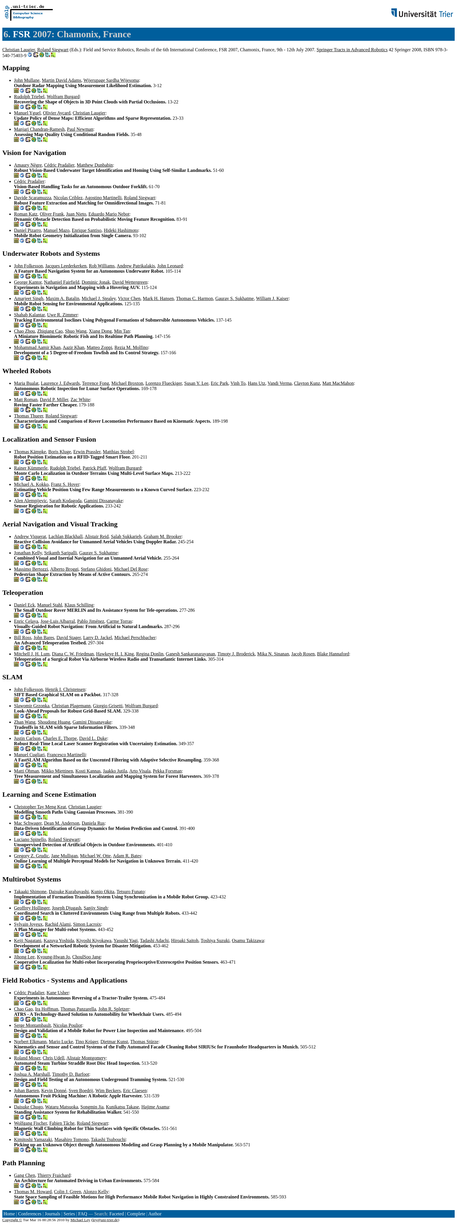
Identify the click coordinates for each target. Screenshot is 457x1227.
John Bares (44, 637)
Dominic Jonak (96, 282)
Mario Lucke (61, 1041)
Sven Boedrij (81, 1090)
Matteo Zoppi (99, 347)
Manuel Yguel (27, 112)
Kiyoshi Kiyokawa (93, 940)
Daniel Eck (24, 604)
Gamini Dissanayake (103, 500)
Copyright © (12, 1220)
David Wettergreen (129, 282)
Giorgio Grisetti (107, 705)
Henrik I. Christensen (65, 689)
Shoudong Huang (54, 722)
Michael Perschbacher (135, 637)
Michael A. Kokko (31, 484)
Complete (136, 1213)
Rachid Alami (58, 924)
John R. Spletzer (114, 1008)
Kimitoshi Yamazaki (33, 1139)
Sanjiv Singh (96, 907)
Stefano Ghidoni (96, 569)
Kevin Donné (53, 1090)
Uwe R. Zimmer (62, 314)
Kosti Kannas (88, 770)
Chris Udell (53, 1057)
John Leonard (170, 265)
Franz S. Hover (65, 484)
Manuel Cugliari (29, 754)
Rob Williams (102, 265)
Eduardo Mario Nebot (109, 213)
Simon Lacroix (87, 924)
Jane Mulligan (64, 855)
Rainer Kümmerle (31, 468)
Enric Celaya (26, 621)
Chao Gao (23, 1008)
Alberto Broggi (64, 569)
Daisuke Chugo (28, 1106)
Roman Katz (25, 213)
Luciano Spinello (30, 839)
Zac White (80, 399)
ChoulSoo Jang (86, 956)
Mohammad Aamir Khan (37, 347)
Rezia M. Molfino (131, 347)
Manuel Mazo (56, 230)
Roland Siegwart (52, 49)
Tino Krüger (86, 1041)
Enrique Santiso (86, 230)
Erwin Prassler (87, 451)
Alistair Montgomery (86, 1057)
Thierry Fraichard (53, 1175)
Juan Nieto (76, 213)
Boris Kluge (59, 451)
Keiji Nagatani (27, 940)
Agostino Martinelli (103, 197)
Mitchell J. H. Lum (32, 653)
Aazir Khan (73, 347)
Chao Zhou (24, 331)
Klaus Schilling (78, 604)
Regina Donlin (150, 653)
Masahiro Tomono (72, 1139)
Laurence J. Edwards (60, 383)
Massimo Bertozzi (31, 569)
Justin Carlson (27, 738)
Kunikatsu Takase (122, 1106)
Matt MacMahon (338, 383)
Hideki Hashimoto (121, 230)
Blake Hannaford (333, 653)
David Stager (69, 637)
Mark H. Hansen (158, 298)
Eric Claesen (135, 1090)
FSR (21, 34)
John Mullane (27, 80)
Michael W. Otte (95, 855)
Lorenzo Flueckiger (163, 383)
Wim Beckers (108, 1090)
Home (9, 1213)
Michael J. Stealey (99, 298)
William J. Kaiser (272, 298)
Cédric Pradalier (59, 165)
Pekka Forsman (167, 770)
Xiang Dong (100, 331)
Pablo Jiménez (90, 621)
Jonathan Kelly (28, 552)
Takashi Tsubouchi (108, 1139)
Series (69, 1213)
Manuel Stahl (49, 604)
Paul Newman (80, 129)
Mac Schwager (28, 823)
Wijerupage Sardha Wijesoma (111, 80)
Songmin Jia (92, 1106)
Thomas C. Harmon (194, 298)
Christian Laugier (18, 49)
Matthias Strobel (118, 451)
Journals (52, 1213)
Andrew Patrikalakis (136, 265)
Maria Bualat (26, 383)
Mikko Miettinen (57, 770)
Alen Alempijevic (30, 500)
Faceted (116, 1213)
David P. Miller (54, 399)
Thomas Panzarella (78, 1008)
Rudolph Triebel (29, 96)
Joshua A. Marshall (32, 1074)
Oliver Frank (52, 213)
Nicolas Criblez (67, 197)
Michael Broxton (127, 383)
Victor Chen (129, 298)
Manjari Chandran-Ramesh (39, 129)
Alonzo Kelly (95, 1191)
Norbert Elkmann (30, 1041)
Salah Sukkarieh (126, 536)
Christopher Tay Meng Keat (40, 806)
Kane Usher (58, 992)
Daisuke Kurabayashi (69, 891)
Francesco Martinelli (66, 754)
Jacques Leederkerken (66, 265)
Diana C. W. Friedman (73, 653)
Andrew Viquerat (30, 536)
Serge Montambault (32, 1025)
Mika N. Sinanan (273, 653)
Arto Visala (140, 770)
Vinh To (238, 383)
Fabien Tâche (61, 1123)
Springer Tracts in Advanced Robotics (352, 49)
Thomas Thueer (28, 415)
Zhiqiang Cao (50, 331)
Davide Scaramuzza (32, 197)
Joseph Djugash (66, 907)
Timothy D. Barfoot (70, 1074)
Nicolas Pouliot (67, 1025)
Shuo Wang (76, 331)
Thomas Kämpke (30, 451)
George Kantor (28, 282)
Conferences (29, 1213)
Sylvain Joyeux (28, 924)
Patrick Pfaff (94, 468)
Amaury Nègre (28, 165)
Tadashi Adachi (154, 940)
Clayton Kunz (307, 383)
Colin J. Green (67, 1191)
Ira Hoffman (46, 1008)
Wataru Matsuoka (61, 1106)
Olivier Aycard (56, 112)
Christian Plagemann (71, 705)
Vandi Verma (280, 383)
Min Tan (122, 331)
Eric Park (219, 383)
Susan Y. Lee (196, 383)
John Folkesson (28, 265)
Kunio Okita (103, 891)
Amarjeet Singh (28, 298)
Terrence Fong (95, 383)
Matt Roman (25, 399)
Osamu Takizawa (248, 940)
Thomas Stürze (144, 1041)
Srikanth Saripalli (60, 552)
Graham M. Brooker (163, 536)
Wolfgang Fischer (30, 1123)
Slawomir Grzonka (31, 705)
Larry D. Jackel (97, 637)
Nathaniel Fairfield (61, 282)
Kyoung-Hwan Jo (53, 956)
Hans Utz (256, 383)
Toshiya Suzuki (215, 940)
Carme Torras (119, 621)
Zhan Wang (25, 722)
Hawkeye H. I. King (115, 653)
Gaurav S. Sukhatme (234, 298)
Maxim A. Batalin (62, 298)
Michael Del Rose (131, 569)
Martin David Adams (61, 80)
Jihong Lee (24, 956)
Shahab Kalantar (29, 314)
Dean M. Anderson (61, 823)
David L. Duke (93, 738)
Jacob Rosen (302, 653)
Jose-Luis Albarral (58, 621)
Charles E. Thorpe (60, 738)
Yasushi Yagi (126, 940)
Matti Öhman (26, 770)
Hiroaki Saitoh (184, 940)
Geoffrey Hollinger (32, 907)
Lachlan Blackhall (65, 536)
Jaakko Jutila (115, 770)
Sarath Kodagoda (65, 500)
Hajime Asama (155, 1106)
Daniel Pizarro (27, 230)
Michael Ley (80, 1220)
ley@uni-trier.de (105, 1220)
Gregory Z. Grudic (31, 855)
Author (154, 1213)
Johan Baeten (26, 1090)
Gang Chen (24, 1175)
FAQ (82, 1213)
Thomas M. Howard (33, 1191)
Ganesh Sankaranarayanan (190, 653)
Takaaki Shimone (30, 891)
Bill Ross (22, 637)
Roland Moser (27, 1057)
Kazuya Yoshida (59, 940)
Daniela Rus (93, 823)
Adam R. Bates (127, 855)
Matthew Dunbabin (95, 165)
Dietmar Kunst (114, 1041)
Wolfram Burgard (63, 96)
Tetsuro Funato (131, 891)
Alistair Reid (96, 536)
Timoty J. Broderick (236, 653)
